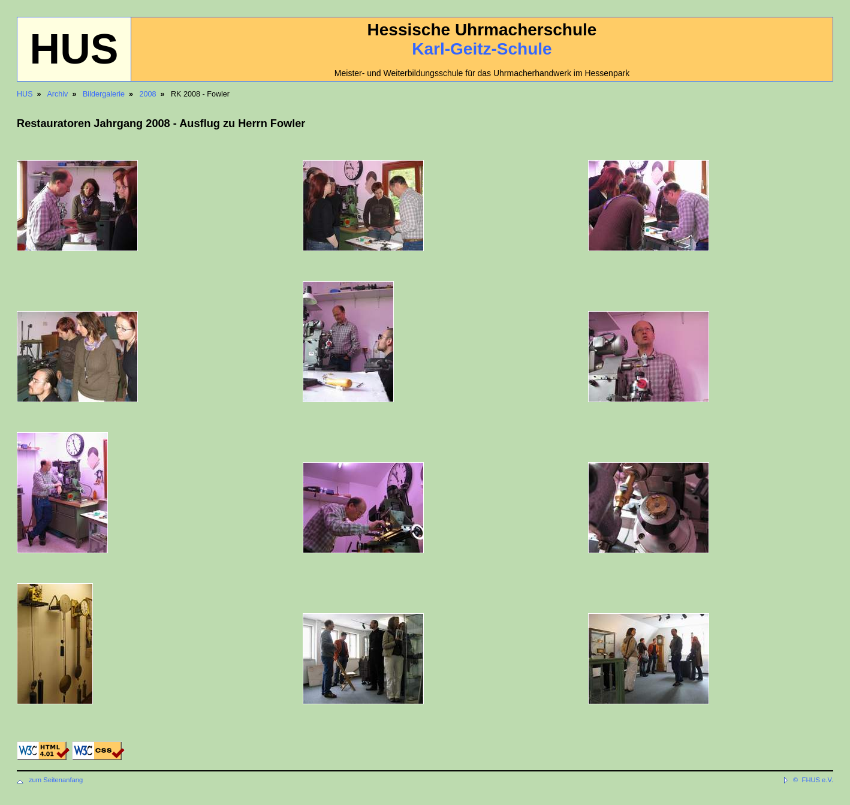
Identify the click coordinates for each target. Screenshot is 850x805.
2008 (147, 94)
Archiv (57, 94)
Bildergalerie (104, 94)
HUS (25, 94)
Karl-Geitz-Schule (481, 49)
